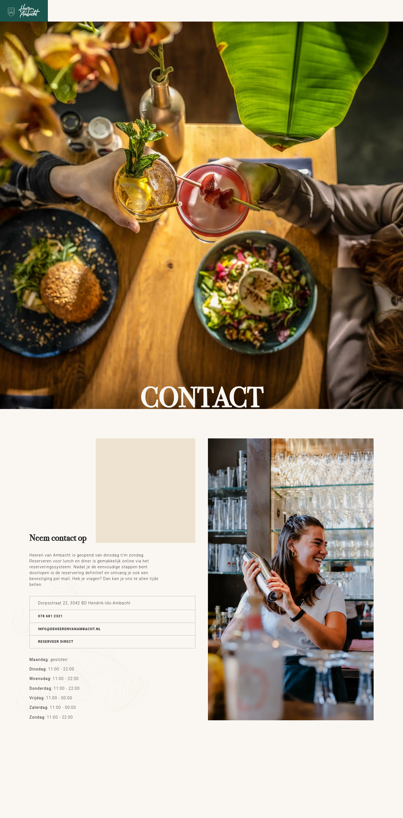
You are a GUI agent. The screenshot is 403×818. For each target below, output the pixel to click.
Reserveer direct (56, 642)
